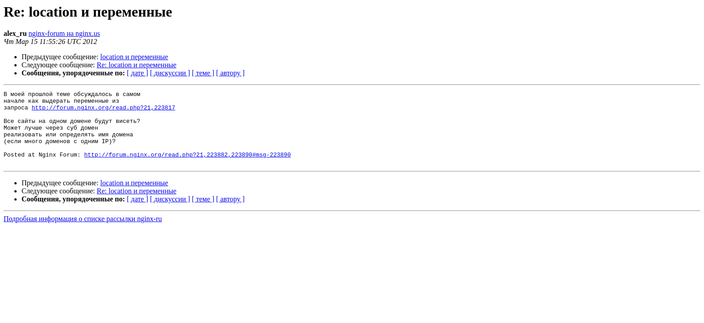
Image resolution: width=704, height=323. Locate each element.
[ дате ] (137, 73)
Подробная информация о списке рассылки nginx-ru (83, 233)
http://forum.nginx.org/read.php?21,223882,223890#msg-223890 (187, 168)
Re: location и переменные (136, 65)
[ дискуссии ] (170, 73)
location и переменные (134, 57)
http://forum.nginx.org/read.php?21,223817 (103, 111)
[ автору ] (230, 73)
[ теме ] (203, 73)
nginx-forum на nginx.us (64, 33)
